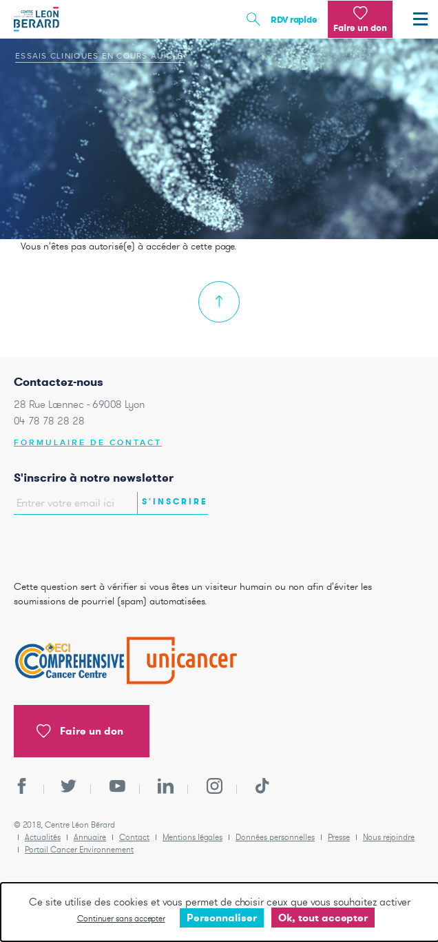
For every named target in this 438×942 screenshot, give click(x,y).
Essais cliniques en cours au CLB (100, 56)
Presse (339, 837)
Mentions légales (192, 837)
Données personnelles (275, 837)
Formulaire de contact (88, 443)
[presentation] (94, 543)
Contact (134, 837)
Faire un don (79, 731)
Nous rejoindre (389, 837)
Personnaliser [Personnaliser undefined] (222, 917)
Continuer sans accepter (121, 918)
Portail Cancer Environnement (79, 849)
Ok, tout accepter (323, 917)
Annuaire (90, 837)
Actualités (43, 837)
